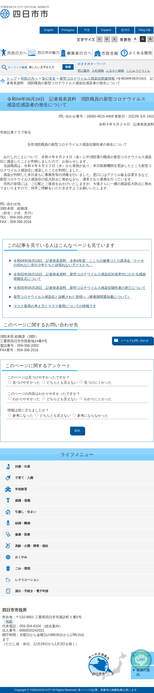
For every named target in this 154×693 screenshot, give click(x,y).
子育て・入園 (24, 477)
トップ (11, 78)
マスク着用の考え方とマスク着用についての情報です (55, 306)
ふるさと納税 (115, 70)
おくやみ (21, 557)
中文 (87, 30)
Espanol (106, 30)
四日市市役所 (25, 12)
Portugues (68, 30)
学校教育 (21, 489)
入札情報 (98, 70)
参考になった (22, 415)
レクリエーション (27, 580)
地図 (9, 621)
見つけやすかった (26, 382)
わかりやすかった (26, 399)
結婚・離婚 (22, 523)
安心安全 (49, 78)
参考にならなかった (92, 415)
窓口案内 (84, 70)
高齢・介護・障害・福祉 (31, 546)
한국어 (125, 30)
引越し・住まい (25, 511)
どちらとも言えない (62, 382)
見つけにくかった (98, 382)
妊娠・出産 (22, 466)
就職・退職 (22, 500)
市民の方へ (29, 78)
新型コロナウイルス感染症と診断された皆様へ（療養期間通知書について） (72, 297)
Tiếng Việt (144, 30)
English (48, 30)
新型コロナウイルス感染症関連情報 (87, 78)
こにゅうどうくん (138, 70)
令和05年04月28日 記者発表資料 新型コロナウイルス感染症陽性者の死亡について (80, 288)
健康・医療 (22, 534)
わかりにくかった (98, 399)
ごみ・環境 (22, 568)
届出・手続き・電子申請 (31, 591)
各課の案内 (143, 672)
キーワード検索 (15, 65)
